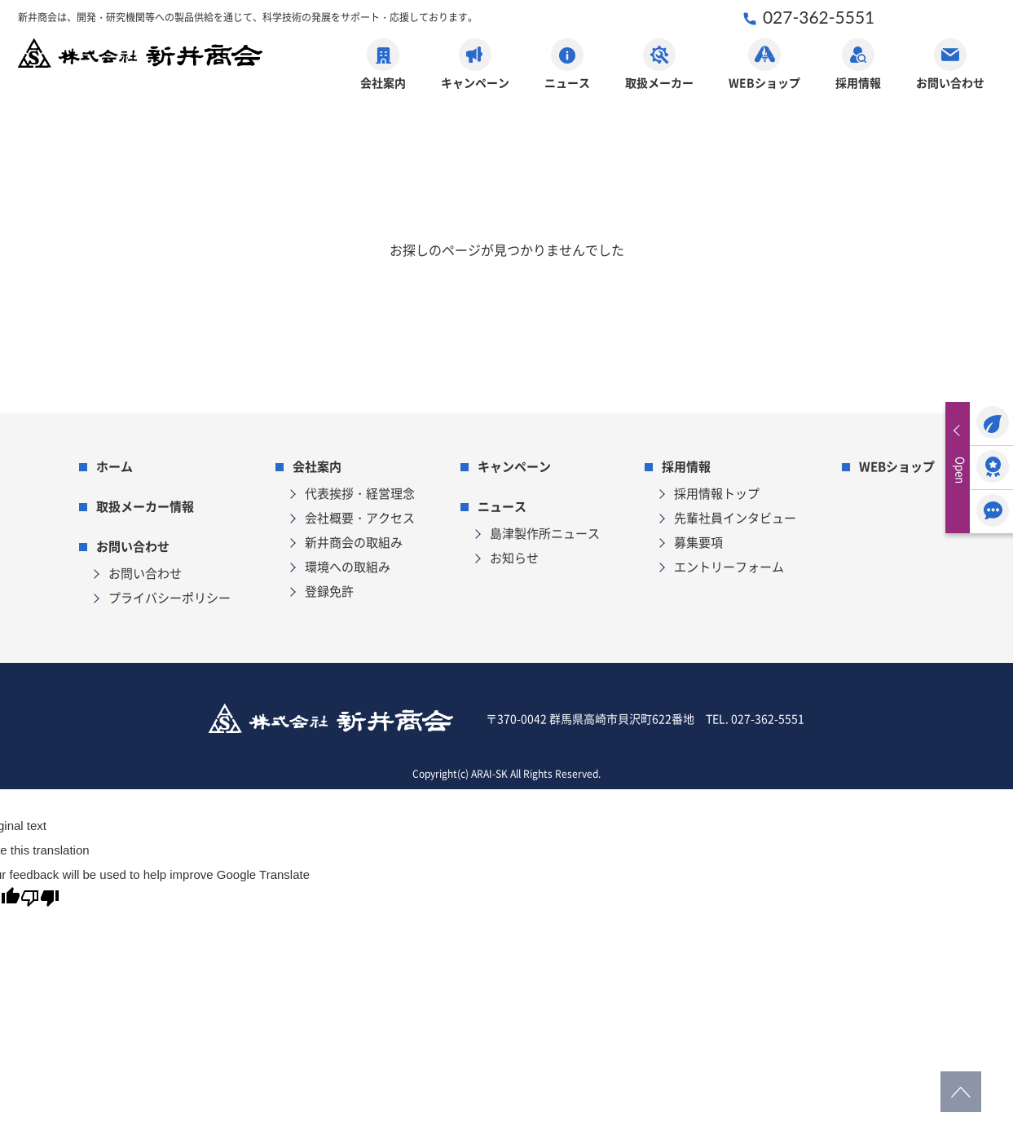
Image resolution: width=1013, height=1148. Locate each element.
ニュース (567, 64)
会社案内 (383, 64)
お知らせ (514, 557)
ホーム (114, 466)
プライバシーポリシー (169, 597)
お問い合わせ (950, 64)
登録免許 (329, 590)
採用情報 (858, 64)
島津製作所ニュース (545, 532)
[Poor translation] (39, 901)
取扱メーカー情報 (145, 505)
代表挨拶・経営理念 (360, 492)
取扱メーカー (659, 64)
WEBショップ (764, 64)
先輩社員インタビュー (735, 517)
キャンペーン (475, 64)
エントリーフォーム (729, 566)
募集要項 (698, 541)
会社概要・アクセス (360, 517)
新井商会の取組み (354, 541)
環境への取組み (347, 566)
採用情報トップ (717, 492)
